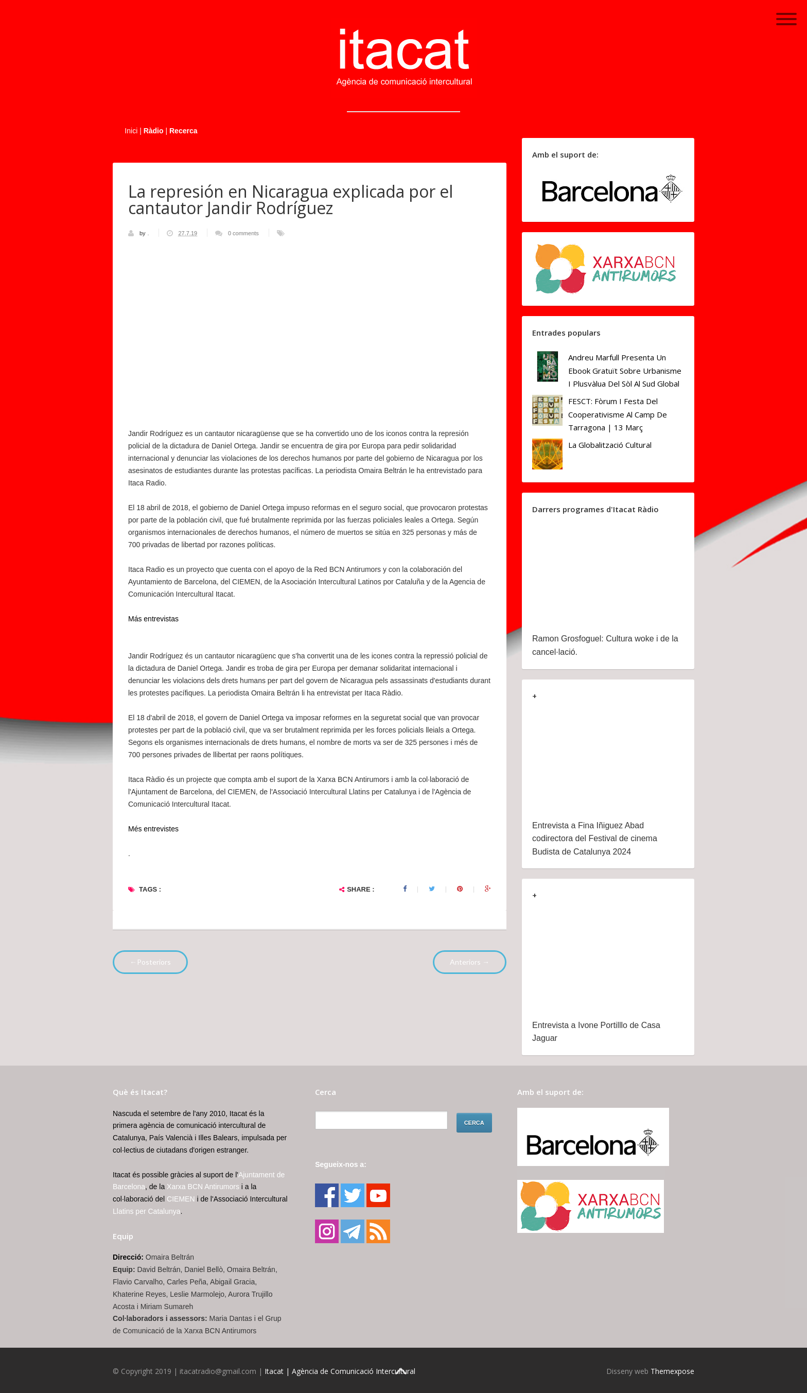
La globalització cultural (610, 445)
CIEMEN (181, 1199)
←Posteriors (150, 961)
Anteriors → (469, 961)
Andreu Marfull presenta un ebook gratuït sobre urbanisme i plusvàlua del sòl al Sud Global (624, 370)
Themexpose (672, 1371)
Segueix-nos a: (340, 1164)
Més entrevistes (153, 829)
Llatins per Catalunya (147, 1211)
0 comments (243, 233)
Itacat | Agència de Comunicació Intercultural (340, 1371)
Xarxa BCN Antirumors (203, 1186)
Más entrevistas (153, 619)
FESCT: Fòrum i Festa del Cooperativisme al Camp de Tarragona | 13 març (617, 414)
